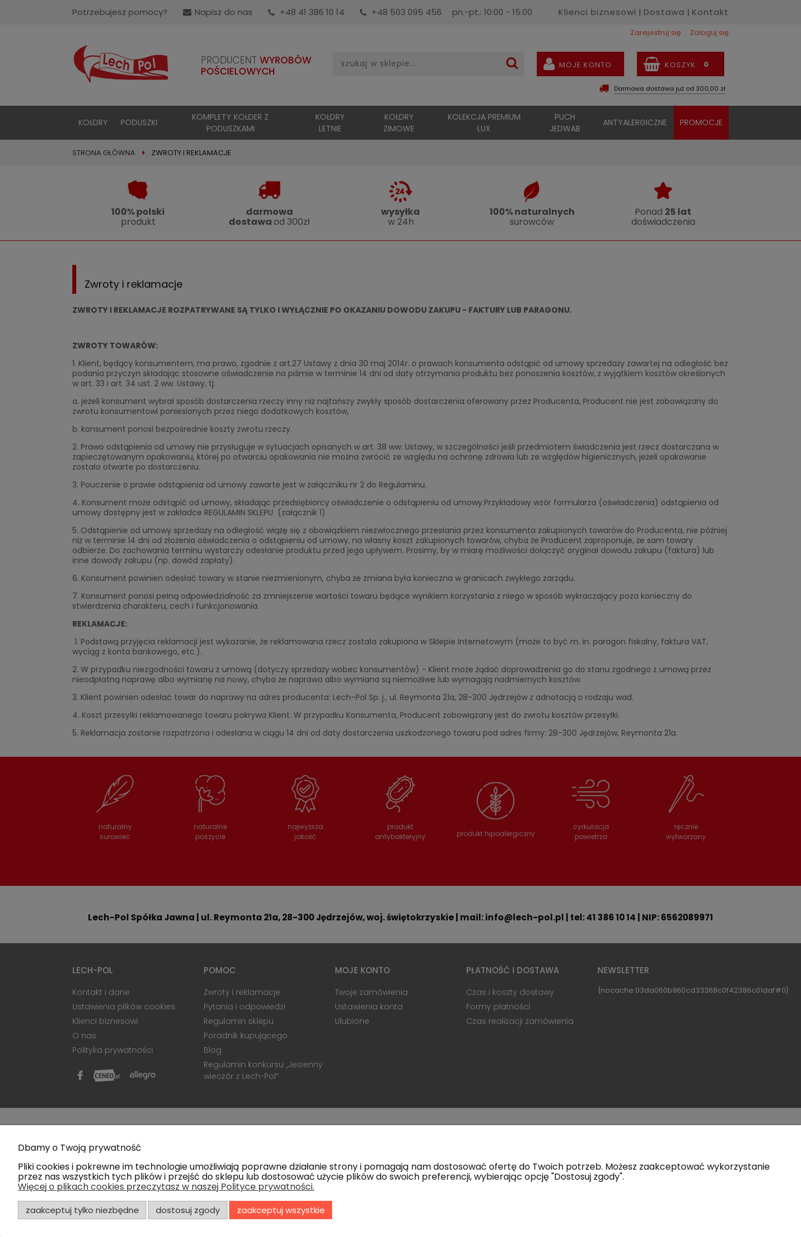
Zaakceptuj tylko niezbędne (82, 1210)
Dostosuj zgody (188, 1210)
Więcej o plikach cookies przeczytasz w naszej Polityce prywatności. (166, 1186)
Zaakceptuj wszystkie (281, 1210)
